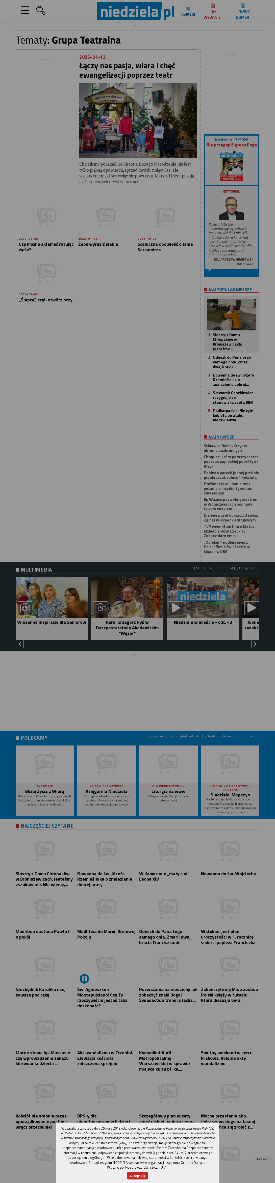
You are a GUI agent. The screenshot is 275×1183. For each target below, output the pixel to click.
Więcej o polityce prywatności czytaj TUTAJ (137, 1167)
